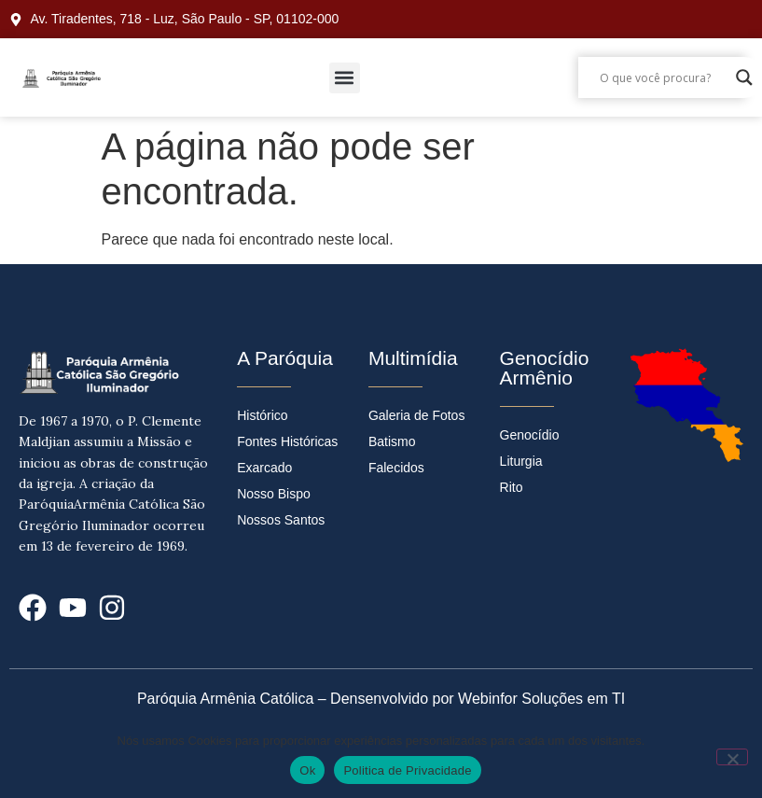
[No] (732, 757)
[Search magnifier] (744, 77)
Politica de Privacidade (407, 770)
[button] (344, 78)
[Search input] (663, 77)
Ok (307, 770)
